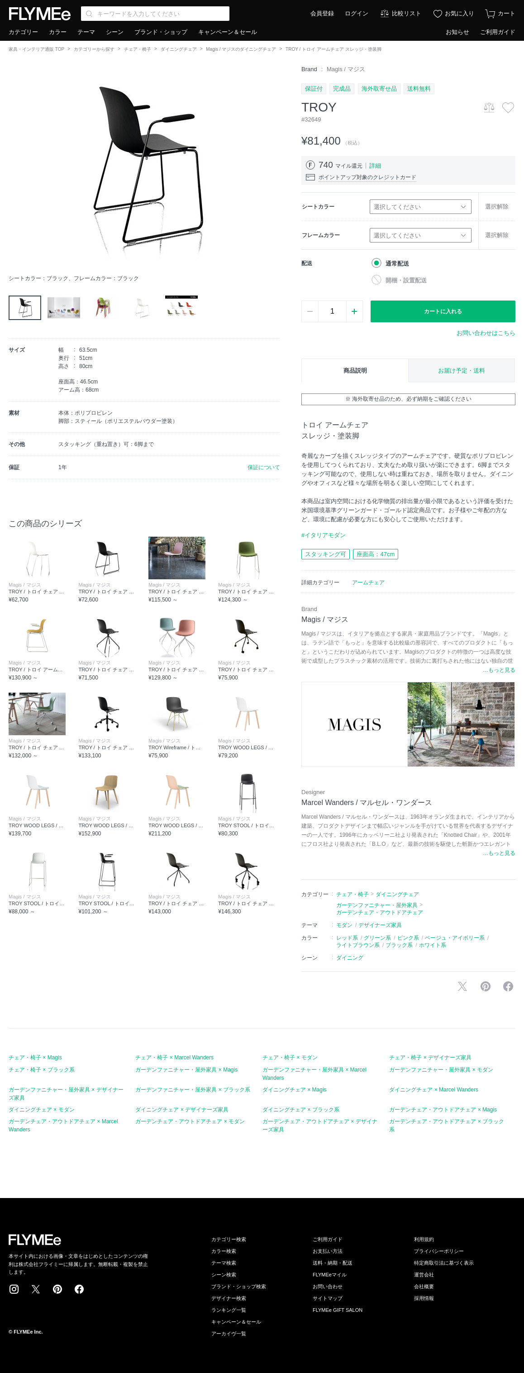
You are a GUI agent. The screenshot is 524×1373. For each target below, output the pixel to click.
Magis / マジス (346, 69)
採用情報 (424, 1298)
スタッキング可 (325, 554)
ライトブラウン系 (358, 945)
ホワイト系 (432, 945)
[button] (16, 167)
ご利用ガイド (497, 32)
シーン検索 (223, 1274)
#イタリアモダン (323, 535)
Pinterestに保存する (485, 986)
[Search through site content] (155, 13)
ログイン (356, 13)
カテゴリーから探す (94, 49)
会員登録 (322, 13)
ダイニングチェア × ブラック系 (300, 1109)
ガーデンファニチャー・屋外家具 (377, 905)
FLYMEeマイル (330, 1274)
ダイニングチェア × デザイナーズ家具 (182, 1109)
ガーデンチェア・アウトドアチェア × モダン (190, 1121)
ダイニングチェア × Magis (294, 1090)
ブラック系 (399, 945)
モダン (344, 925)
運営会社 (424, 1274)
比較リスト (406, 13)
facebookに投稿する (508, 986)
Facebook (79, 1289)
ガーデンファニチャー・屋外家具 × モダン (441, 1070)
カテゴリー (23, 32)
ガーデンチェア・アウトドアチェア (379, 912)
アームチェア (368, 582)
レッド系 (347, 938)
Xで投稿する (462, 986)
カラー (58, 32)
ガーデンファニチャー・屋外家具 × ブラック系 (192, 1090)
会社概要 (424, 1286)
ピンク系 (408, 938)
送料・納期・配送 (333, 1263)
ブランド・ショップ (160, 32)
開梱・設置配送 (406, 280)
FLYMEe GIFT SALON (337, 1310)
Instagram (14, 1289)
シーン (115, 32)
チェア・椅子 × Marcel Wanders (174, 1057)
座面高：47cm (376, 554)
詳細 (375, 165)
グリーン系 (377, 938)
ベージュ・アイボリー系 (455, 938)
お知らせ (457, 32)
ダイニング (349, 958)
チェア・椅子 (137, 49)
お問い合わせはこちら (486, 333)
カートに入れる (443, 311)
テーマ (86, 32)
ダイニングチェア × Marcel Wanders (433, 1090)
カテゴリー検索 (228, 1239)
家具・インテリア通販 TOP (36, 49)
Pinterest (57, 1289)
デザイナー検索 (228, 1298)
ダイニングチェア (179, 49)
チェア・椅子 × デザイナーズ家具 (430, 1057)
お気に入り (459, 13)
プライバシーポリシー (439, 1251)
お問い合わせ (328, 1286)
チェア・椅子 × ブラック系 (42, 1070)
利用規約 (424, 1239)
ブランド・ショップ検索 (238, 1286)
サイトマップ (328, 1298)
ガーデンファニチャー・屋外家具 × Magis (186, 1070)
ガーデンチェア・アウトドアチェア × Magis (443, 1109)
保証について (264, 467)
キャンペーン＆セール (227, 32)
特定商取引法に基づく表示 (444, 1263)
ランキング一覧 (228, 1310)
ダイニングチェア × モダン (42, 1109)
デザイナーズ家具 (380, 925)
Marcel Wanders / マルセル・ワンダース (366, 802)
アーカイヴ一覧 (228, 1333)
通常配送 (397, 263)
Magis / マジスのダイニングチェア (241, 49)
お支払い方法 (328, 1251)
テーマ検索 (223, 1263)
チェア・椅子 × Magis (35, 1057)
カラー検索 (223, 1251)
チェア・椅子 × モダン (290, 1057)
